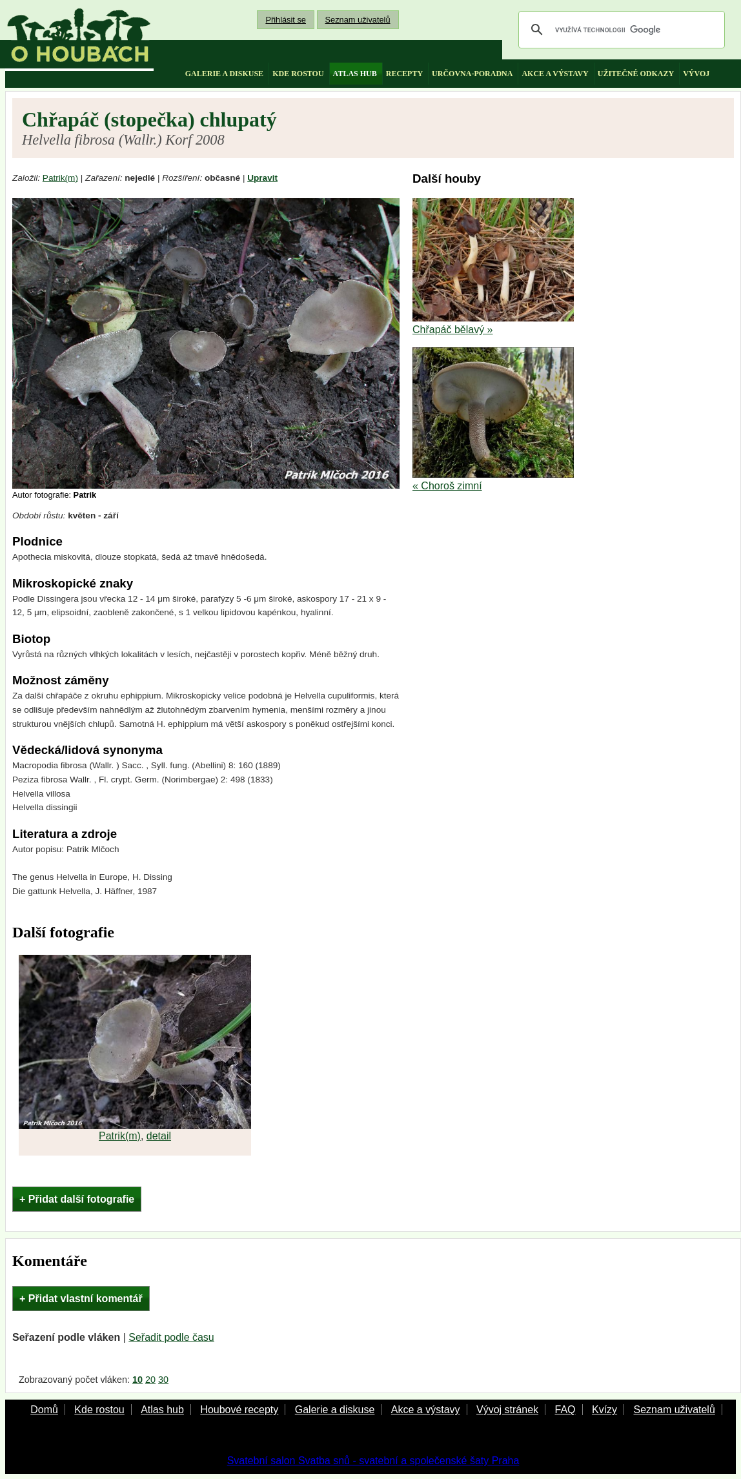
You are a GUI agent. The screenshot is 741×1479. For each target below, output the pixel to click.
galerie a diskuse (224, 73)
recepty (404, 73)
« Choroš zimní (447, 485)
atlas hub (355, 73)
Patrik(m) (60, 178)
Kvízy (604, 1409)
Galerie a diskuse (335, 1409)
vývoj (696, 73)
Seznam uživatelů (358, 20)
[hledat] (619, 29)
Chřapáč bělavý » (452, 329)
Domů (44, 1409)
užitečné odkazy (636, 73)
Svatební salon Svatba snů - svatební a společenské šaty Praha (373, 1460)
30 (163, 1379)
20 (150, 1379)
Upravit (262, 178)
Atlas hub (162, 1409)
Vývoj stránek (507, 1409)
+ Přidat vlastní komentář (81, 1298)
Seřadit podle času (171, 1337)
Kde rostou (99, 1409)
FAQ (564, 1409)
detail (159, 1135)
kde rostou (297, 73)
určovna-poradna (472, 73)
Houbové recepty (239, 1409)
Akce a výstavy (425, 1409)
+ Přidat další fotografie (76, 1199)
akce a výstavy (555, 73)
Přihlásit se (285, 20)
